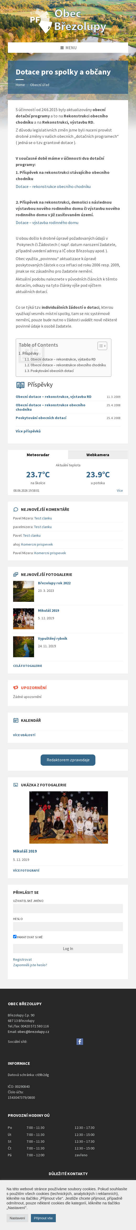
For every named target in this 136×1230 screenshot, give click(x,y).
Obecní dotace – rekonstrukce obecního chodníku (68, 365)
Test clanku (43, 518)
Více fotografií (26, 870)
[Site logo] (68, 32)
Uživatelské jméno (28, 901)
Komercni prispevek (37, 544)
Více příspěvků (28, 431)
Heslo (18, 919)
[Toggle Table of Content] (100, 345)
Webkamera (97, 454)
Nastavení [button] (17, 1218)
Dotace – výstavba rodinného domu (47, 222)
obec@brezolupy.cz (33, 1031)
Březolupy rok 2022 (54, 583)
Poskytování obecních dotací (52, 371)
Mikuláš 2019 (48, 610)
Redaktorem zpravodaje (68, 759)
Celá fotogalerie (27, 666)
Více (120, 490)
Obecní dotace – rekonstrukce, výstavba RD (63, 359)
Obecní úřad (39, 84)
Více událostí (24, 735)
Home (20, 84)
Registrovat (22, 959)
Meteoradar (38, 454)
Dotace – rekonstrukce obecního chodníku (53, 186)
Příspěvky (40, 384)
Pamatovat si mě (28, 937)
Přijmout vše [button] (43, 1218)
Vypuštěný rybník (52, 638)
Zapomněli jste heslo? (30, 965)
